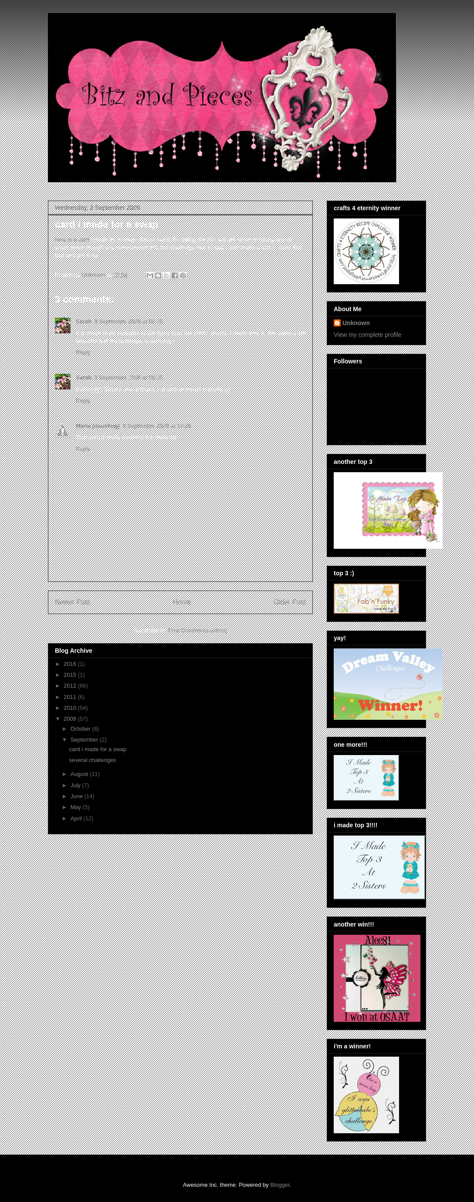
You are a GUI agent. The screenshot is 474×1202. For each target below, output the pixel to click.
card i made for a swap (97, 749)
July (76, 785)
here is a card (72, 239)
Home (182, 602)
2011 (71, 697)
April (77, 818)
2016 (71, 664)
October (81, 728)
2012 (71, 685)
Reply (83, 352)
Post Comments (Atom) (197, 630)
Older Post (290, 602)
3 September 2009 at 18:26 (156, 426)
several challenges (92, 760)
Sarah (83, 321)
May (77, 807)
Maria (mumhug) (98, 426)
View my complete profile (367, 334)
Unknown (356, 322)
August (80, 774)
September (85, 739)
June (78, 796)
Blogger (279, 1185)
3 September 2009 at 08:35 (128, 321)
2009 (71, 718)
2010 (71, 708)
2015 (71, 675)
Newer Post (72, 602)
